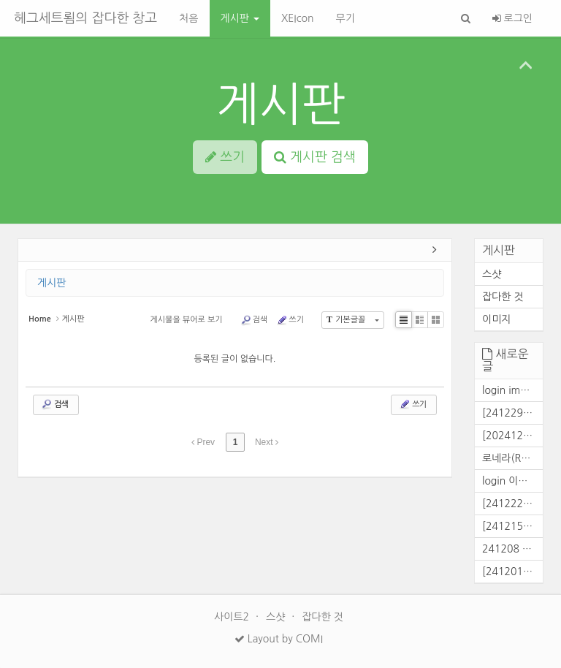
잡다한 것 (503, 297)
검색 (254, 320)
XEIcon (297, 18)
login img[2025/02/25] (512, 390)
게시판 (240, 18)
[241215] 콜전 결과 (512, 526)
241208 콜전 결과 (512, 549)
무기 (344, 18)
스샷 (491, 274)
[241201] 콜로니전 (512, 571)
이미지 (496, 319)
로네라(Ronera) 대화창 (512, 458)
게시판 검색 (315, 157)
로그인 (512, 18)
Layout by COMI (278, 639)
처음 (188, 18)
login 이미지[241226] (512, 481)
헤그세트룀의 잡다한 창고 (85, 18)
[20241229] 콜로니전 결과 (512, 435)
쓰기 (290, 320)
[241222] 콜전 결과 (512, 503)
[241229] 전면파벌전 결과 (512, 413)
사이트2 (233, 617)
